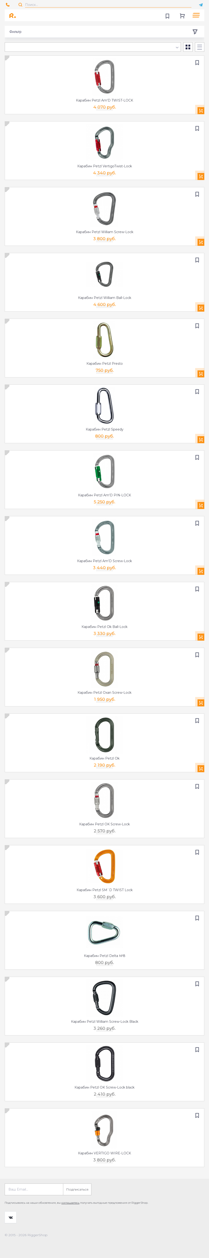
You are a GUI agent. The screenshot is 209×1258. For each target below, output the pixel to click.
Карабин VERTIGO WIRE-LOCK (104, 1153)
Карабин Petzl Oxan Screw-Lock (104, 692)
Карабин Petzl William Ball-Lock (104, 298)
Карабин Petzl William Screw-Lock (104, 232)
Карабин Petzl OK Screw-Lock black (104, 1087)
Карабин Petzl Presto (104, 363)
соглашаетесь (70, 1202)
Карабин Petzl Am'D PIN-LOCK (104, 495)
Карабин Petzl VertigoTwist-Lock (104, 166)
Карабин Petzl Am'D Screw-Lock (104, 561)
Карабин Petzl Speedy (104, 429)
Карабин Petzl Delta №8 (104, 956)
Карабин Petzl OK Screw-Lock (104, 824)
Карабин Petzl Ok (104, 758)
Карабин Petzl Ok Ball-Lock (104, 627)
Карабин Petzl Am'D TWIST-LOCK (104, 100)
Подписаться (77, 1189)
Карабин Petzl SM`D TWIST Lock (105, 890)
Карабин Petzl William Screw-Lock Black (104, 1021)
